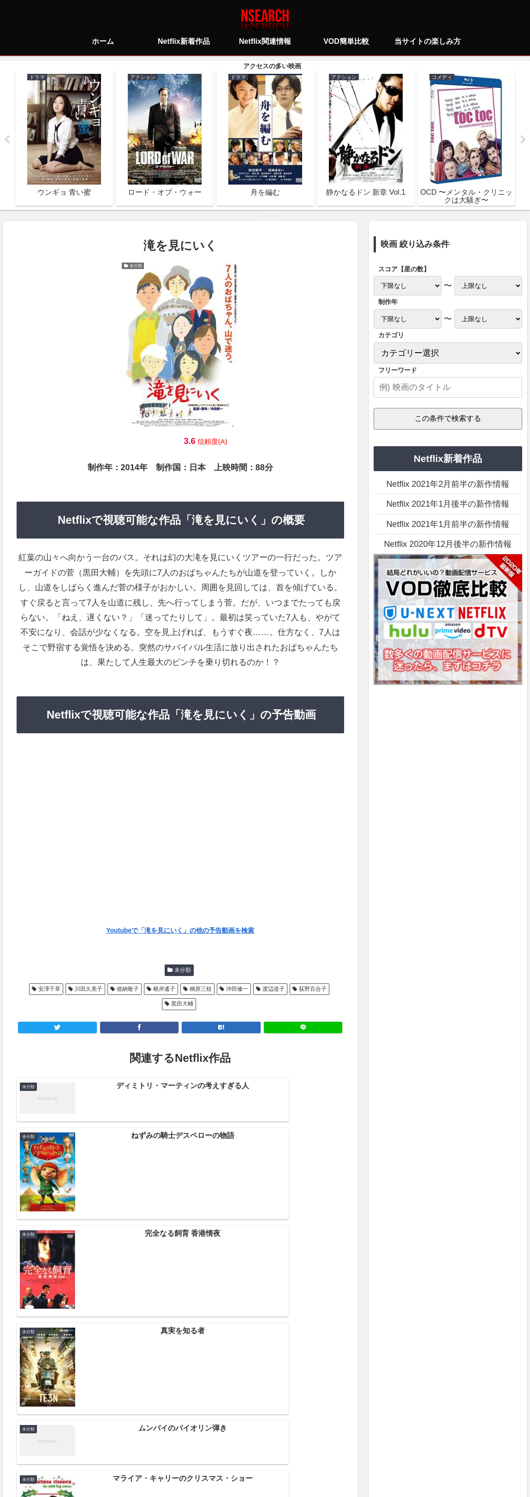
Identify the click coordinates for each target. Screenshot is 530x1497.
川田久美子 (88, 989)
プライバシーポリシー (210, 1448)
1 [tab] (258, 216)
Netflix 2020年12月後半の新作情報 (448, 544)
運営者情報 (336, 1448)
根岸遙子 (164, 989)
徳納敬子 (128, 989)
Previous (7, 140)
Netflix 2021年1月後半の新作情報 (447, 504)
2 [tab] (272, 216)
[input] (448, 387)
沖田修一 (237, 989)
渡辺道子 (273, 989)
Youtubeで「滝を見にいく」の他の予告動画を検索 (180, 930)
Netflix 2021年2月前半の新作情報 (447, 484)
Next (523, 140)
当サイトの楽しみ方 (281, 1448)
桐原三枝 (201, 989)
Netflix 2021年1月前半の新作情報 (447, 524)
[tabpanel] (64, 138)
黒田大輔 (182, 1004)
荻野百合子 (313, 989)
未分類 (182, 970)
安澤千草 (49, 989)
